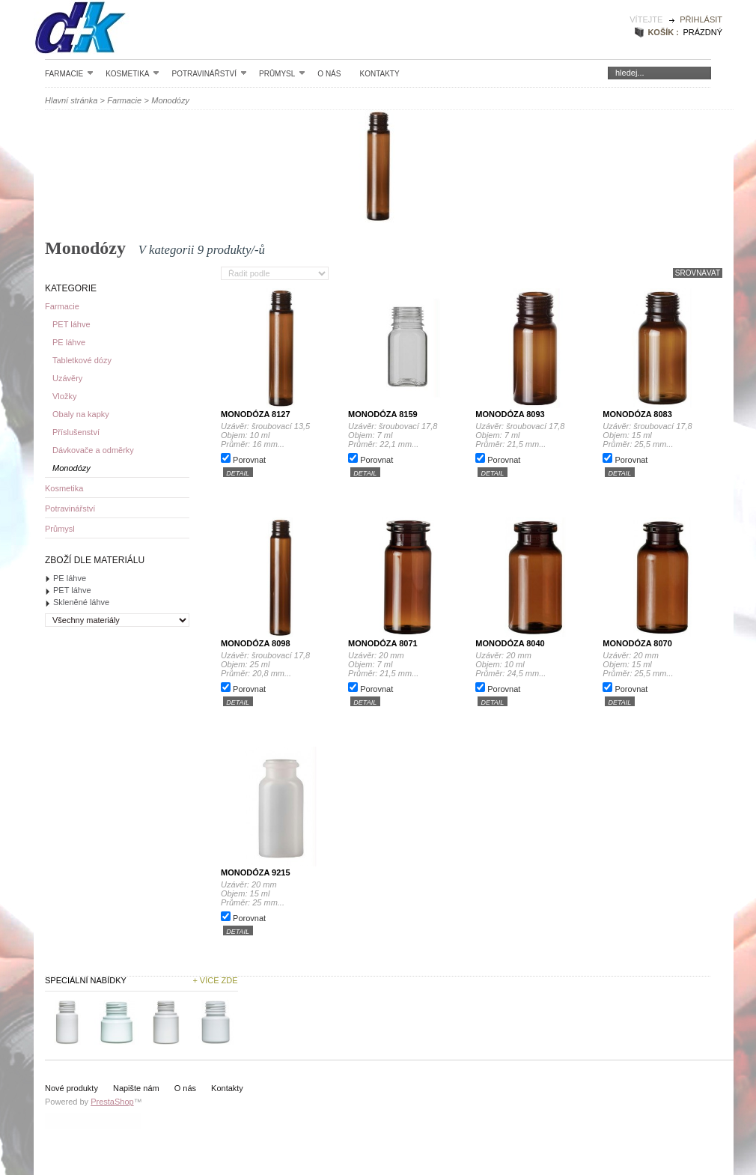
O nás (329, 74)
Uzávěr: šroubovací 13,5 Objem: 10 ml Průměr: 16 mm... (268, 435)
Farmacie (69, 73)
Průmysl (282, 73)
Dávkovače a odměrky (93, 450)
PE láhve (68, 342)
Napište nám (136, 1088)
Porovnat (249, 459)
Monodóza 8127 (255, 414)
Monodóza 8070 (637, 643)
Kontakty (379, 74)
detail (237, 472)
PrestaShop (112, 1101)
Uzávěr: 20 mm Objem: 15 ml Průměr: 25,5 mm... (651, 664)
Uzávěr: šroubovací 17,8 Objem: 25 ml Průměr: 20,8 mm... (267, 664)
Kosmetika (132, 73)
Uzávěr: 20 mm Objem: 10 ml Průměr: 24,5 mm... (524, 664)
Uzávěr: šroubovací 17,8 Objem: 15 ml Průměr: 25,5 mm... (649, 435)
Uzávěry (67, 378)
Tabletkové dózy (82, 360)
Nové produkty (71, 1088)
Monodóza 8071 (383, 643)
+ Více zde (214, 980)
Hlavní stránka (71, 100)
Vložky (64, 396)
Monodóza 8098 (255, 643)
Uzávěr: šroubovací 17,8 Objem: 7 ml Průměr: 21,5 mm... (522, 435)
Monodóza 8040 (510, 643)
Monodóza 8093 (510, 414)
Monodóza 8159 (383, 414)
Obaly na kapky (80, 414)
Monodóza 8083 (637, 414)
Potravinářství (209, 73)
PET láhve (71, 324)
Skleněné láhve (81, 602)
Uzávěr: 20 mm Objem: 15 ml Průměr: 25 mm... (269, 893)
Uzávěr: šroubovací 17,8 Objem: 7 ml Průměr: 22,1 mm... (395, 435)
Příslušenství (76, 432)
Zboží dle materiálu (94, 560)
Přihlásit (701, 19)
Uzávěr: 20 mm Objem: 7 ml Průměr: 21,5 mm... (396, 664)
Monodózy (71, 468)
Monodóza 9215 (255, 872)
